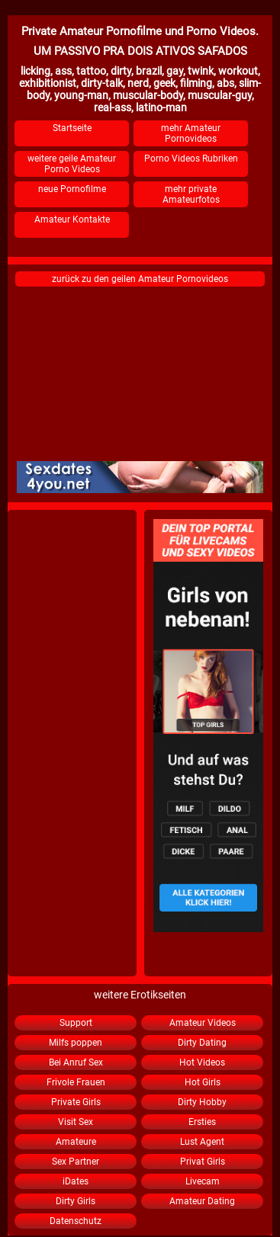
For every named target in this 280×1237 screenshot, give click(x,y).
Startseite (72, 128)
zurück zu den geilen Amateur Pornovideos (140, 279)
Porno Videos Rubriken (191, 158)
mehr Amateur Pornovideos (190, 133)
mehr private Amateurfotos (191, 194)
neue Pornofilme (72, 189)
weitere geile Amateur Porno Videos (71, 164)
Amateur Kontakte (72, 219)
